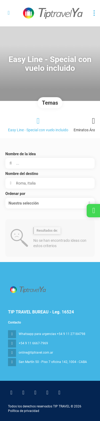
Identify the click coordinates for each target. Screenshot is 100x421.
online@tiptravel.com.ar (36, 352)
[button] (50, 203)
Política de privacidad (23, 411)
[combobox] (50, 183)
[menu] (94, 13)
